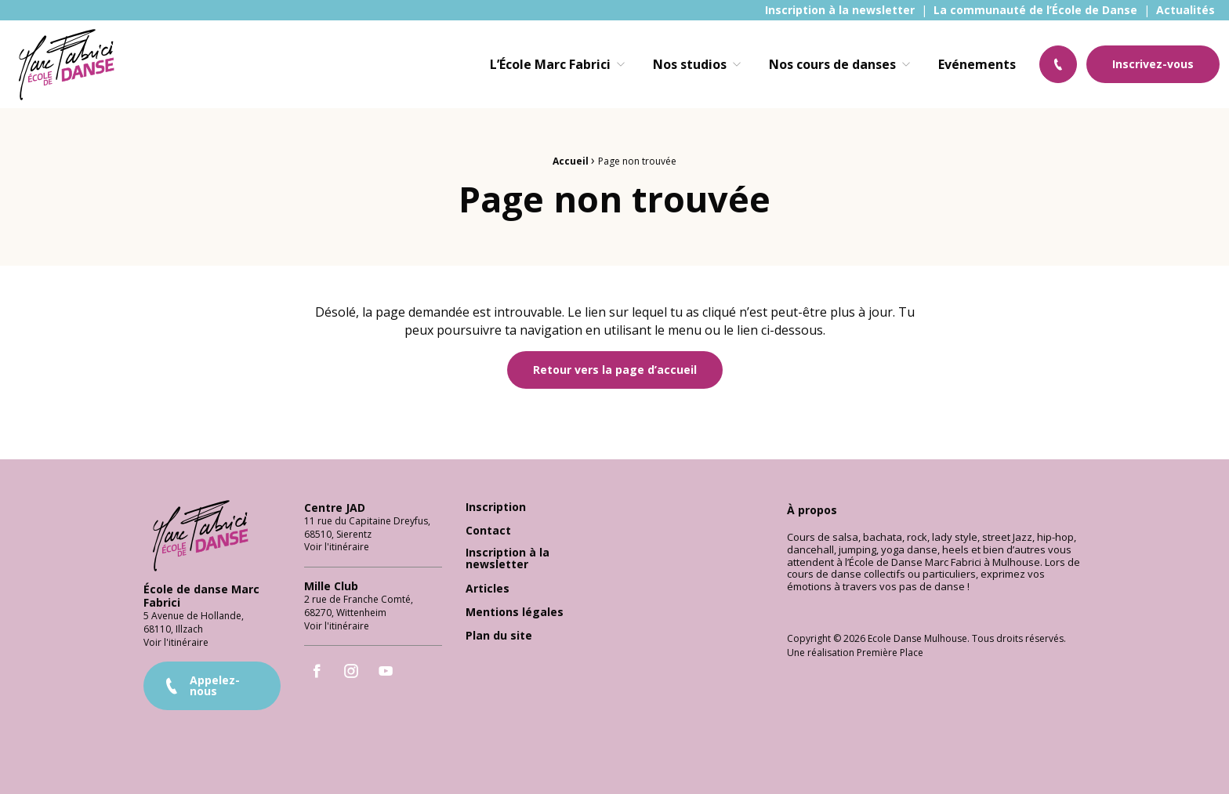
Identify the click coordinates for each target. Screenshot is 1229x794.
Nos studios (690, 64)
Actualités (1185, 10)
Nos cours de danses (832, 64)
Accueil (571, 161)
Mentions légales (515, 605)
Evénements (977, 64)
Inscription (496, 500)
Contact (488, 524)
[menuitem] (840, 10)
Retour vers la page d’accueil (615, 369)
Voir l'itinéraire (175, 634)
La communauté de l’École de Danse (1035, 10)
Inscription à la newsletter (840, 10)
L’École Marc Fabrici (550, 64)
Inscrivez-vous (1153, 63)
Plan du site (499, 629)
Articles (487, 581)
